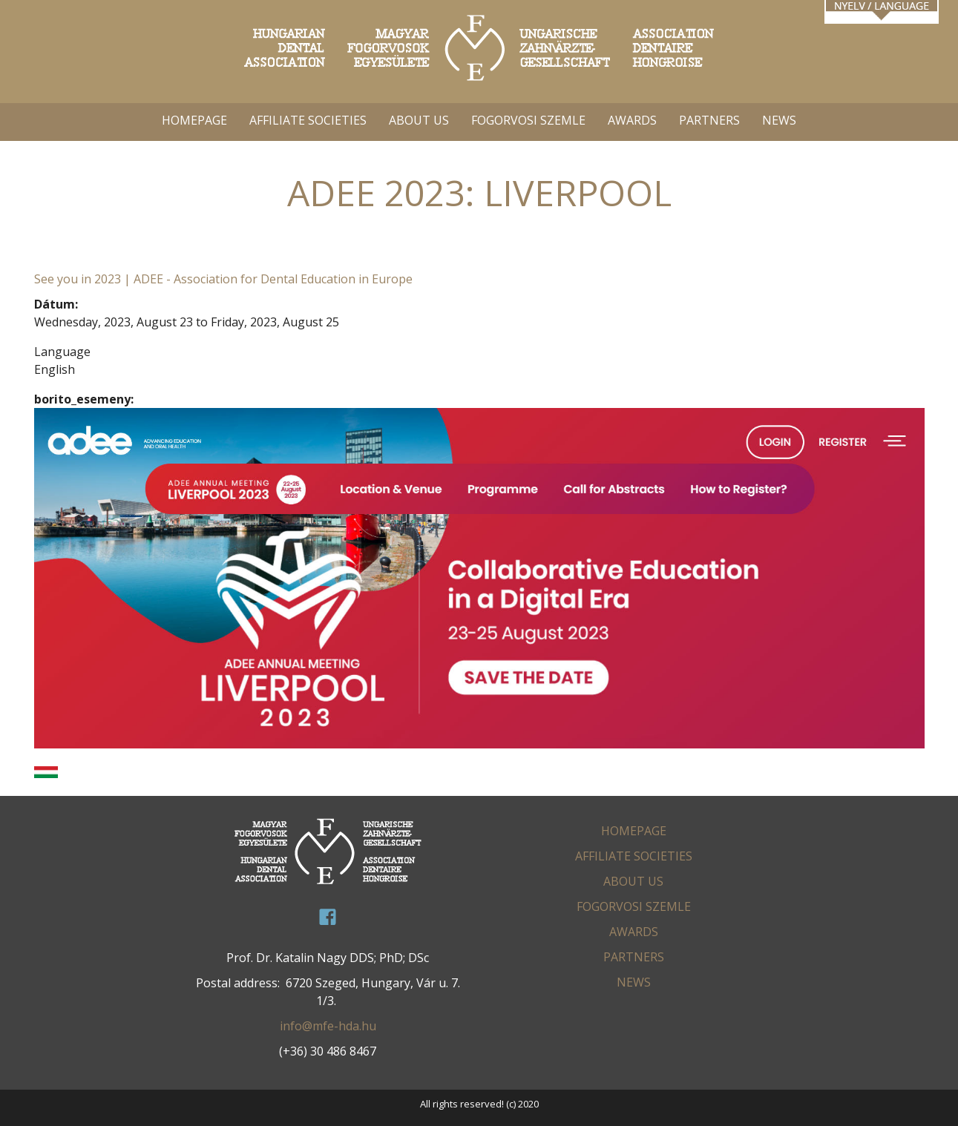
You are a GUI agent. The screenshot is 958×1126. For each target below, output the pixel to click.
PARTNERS (709, 120)
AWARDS (632, 120)
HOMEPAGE (194, 120)
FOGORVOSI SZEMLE (528, 120)
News (779, 120)
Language (62, 351)
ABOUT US (419, 120)
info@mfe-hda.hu (328, 1026)
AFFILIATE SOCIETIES (308, 120)
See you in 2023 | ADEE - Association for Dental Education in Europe (223, 279)
